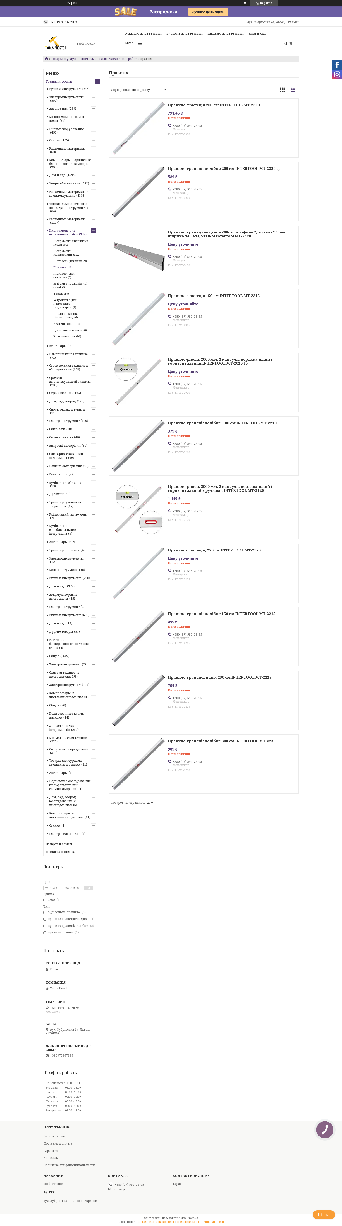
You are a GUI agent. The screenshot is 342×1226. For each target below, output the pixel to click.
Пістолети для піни (67, 261)
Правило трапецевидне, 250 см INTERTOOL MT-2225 (220, 677)
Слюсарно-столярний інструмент (66, 456)
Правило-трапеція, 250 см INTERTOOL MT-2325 (214, 550)
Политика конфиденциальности (69, 1165)
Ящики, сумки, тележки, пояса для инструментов (68, 206)
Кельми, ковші (64, 324)
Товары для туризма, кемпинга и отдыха (66, 762)
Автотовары (58, 108)
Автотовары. (58, 542)
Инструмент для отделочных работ (109, 59)
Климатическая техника (68, 738)
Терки (58, 294)
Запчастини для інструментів (62, 728)
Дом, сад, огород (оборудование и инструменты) (62, 801)
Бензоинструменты (64, 570)
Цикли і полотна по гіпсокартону (67, 315)
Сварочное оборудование (69, 749)
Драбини (56, 494)
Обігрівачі (57, 429)
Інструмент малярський (62, 253)
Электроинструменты (66, 97)
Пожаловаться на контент (156, 1222)
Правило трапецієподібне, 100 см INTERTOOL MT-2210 (222, 423)
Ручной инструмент (184, 34)
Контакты (51, 1158)
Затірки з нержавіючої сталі (70, 285)
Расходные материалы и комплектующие (69, 193)
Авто (129, 43)
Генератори (58, 474)
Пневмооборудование (66, 129)
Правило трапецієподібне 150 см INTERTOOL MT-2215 (221, 614)
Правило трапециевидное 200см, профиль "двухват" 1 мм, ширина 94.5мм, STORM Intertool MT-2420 (227, 234)
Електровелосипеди (64, 834)
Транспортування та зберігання (65, 504)
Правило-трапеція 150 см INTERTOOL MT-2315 (214, 296)
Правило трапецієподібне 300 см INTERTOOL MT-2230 (221, 741)
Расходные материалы (67, 148)
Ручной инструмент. (65, 578)
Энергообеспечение (64, 183)
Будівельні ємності (67, 330)
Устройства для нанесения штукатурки (65, 303)
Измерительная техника (68, 354)
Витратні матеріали (65, 445)
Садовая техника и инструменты (64, 674)
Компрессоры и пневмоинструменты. (66, 815)
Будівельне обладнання (68, 482)
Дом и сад (257, 34)
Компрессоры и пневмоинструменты (66, 695)
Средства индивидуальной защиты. (70, 379)
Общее (54, 656)
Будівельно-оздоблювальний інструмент (62, 530)
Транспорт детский (64, 550)
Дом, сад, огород (62, 401)
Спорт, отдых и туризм (67, 409)
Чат (324, 1215)
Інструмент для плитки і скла (70, 243)
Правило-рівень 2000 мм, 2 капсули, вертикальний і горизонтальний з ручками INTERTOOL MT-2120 (220, 488)
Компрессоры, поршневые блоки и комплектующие (70, 162)
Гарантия (50, 1150)
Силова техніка (61, 437)
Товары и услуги (64, 59)
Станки (54, 140)
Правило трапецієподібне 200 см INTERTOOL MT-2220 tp (224, 169)
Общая (54, 705)
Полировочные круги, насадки (66, 715)
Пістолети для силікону (64, 275)
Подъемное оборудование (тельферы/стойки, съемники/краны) (70, 785)
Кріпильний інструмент (68, 514)
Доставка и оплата (60, 852)
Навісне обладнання (65, 466)
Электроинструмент (143, 34)
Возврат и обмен (59, 844)
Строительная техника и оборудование (68, 367)
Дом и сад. (57, 586)
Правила (60, 267)
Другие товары (61, 631)
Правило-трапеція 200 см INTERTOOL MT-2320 (214, 105)
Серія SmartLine (61, 393)
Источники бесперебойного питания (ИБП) (69, 644)
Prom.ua (192, 1218)
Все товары (58, 346)
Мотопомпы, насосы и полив (66, 119)
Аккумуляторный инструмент (63, 596)
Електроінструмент (64, 421)
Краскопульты (64, 336)
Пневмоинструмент (225, 34)
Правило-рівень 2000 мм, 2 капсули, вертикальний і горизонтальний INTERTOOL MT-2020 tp (220, 361)
